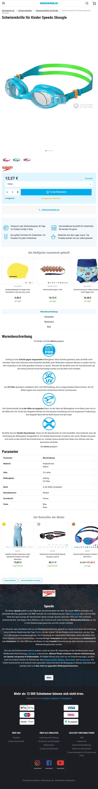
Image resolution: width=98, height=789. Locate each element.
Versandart (89, 178)
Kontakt (16, 737)
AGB (81, 737)
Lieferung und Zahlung (48, 737)
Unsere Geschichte (16, 741)
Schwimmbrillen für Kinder (47, 10)
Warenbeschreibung (49, 312)
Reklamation (49, 745)
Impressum (81, 741)
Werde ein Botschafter (81, 749)
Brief (6, 635)
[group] (17, 280)
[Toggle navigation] (3, 3)
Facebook (54, 698)
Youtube (45, 698)
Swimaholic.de (8, 10)
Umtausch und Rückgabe (49, 741)
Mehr (49, 677)
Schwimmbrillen (25, 10)
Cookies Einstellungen (49, 749)
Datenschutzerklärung (81, 745)
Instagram (67, 698)
